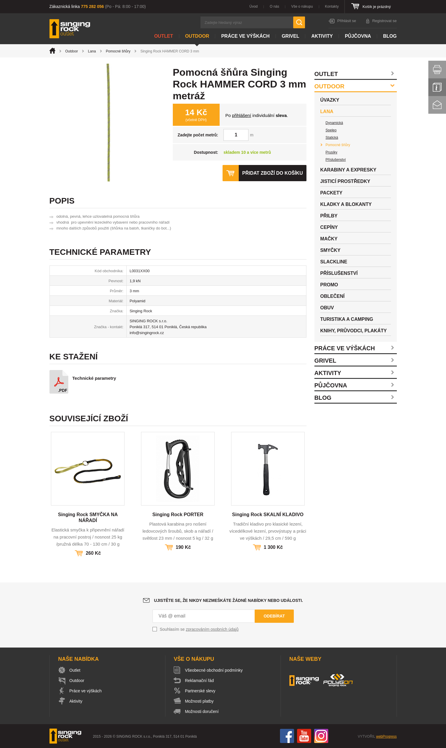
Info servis (437, 87)
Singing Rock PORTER (177, 514)
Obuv (327, 307)
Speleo (331, 130)
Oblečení (332, 296)
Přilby (329, 215)
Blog (390, 36)
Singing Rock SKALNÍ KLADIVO (268, 514)
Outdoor (197, 36)
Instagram (321, 736)
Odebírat (274, 616)
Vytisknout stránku (437, 69)
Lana (92, 51)
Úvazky (329, 100)
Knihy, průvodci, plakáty (353, 330)
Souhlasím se (199, 629)
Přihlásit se (346, 21)
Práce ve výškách (245, 36)
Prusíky (331, 152)
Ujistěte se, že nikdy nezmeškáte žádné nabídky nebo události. (228, 600)
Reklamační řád (199, 680)
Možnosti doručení (201, 711)
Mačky (329, 238)
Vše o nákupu (302, 6)
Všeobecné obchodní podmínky (214, 670)
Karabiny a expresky (348, 169)
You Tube (304, 736)
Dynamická (334, 123)
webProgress (386, 736)
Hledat (299, 22)
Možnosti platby (199, 701)
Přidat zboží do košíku (272, 173)
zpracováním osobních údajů (212, 629)
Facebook (287, 736)
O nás (274, 6)
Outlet (163, 36)
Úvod (253, 6)
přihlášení (241, 115)
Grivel (290, 36)
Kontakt (437, 105)
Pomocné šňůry (118, 51)
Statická (332, 138)
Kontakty (332, 6)
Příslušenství (336, 160)
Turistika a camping (346, 319)
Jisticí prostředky (345, 181)
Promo (329, 284)
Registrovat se (384, 21)
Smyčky (330, 250)
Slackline (333, 261)
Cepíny (329, 227)
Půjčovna (358, 36)
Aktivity (322, 36)
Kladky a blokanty (346, 204)
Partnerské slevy (200, 690)
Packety (331, 192)
